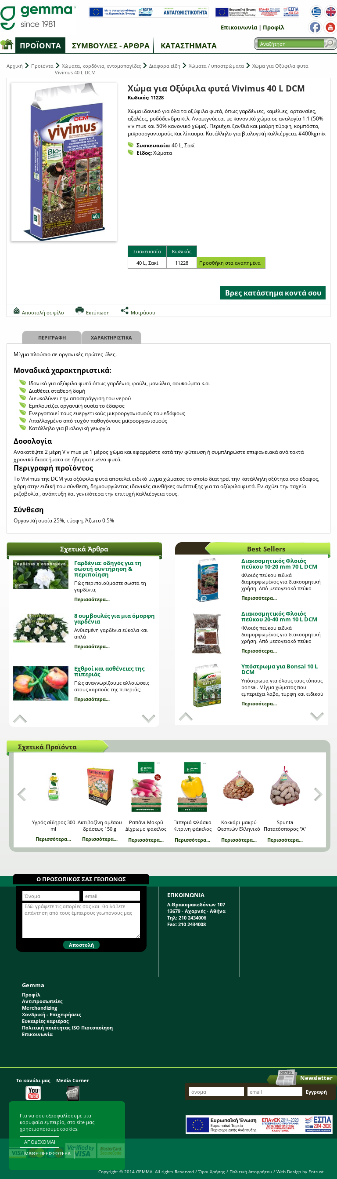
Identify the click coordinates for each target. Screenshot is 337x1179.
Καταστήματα (189, 45)
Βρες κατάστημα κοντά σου (273, 293)
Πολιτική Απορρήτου (250, 1171)
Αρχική (15, 65)
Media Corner (72, 1089)
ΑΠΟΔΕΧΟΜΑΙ (39, 1142)
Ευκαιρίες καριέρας (45, 1021)
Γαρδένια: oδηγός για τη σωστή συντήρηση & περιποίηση (108, 568)
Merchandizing (39, 1007)
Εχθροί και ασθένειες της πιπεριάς (109, 671)
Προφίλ (273, 27)
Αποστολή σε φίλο (43, 312)
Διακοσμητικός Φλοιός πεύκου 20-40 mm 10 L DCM (279, 616)
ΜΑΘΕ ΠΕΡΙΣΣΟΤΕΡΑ (47, 1153)
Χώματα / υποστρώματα (216, 65)
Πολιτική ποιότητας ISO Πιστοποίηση (67, 1027)
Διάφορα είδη (164, 65)
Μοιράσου (143, 312)
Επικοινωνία (239, 27)
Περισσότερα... (92, 599)
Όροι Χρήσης (211, 1171)
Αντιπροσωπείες (42, 1001)
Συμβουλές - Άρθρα (111, 45)
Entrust (316, 1171)
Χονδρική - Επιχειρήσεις (51, 1014)
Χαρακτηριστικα (111, 337)
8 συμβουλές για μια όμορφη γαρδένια (114, 618)
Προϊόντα (40, 45)
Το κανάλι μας (33, 1088)
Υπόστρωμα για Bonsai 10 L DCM (279, 669)
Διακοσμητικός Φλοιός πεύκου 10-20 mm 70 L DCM (279, 563)
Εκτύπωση (98, 312)
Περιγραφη (52, 337)
